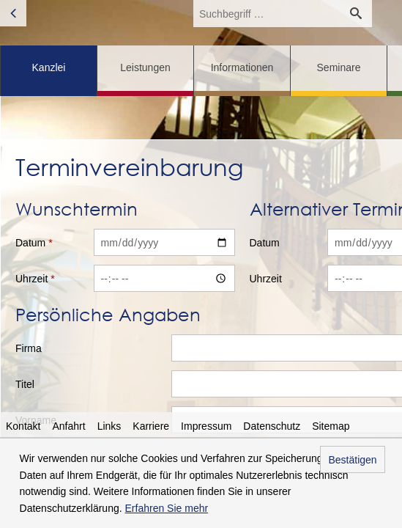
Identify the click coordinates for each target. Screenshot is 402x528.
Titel (24, 384)
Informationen (242, 67)
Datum (34, 243)
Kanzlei (49, 67)
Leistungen (145, 67)
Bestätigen (352, 460)
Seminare (339, 67)
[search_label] (266, 13)
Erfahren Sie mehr (167, 508)
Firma (28, 348)
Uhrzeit (35, 279)
